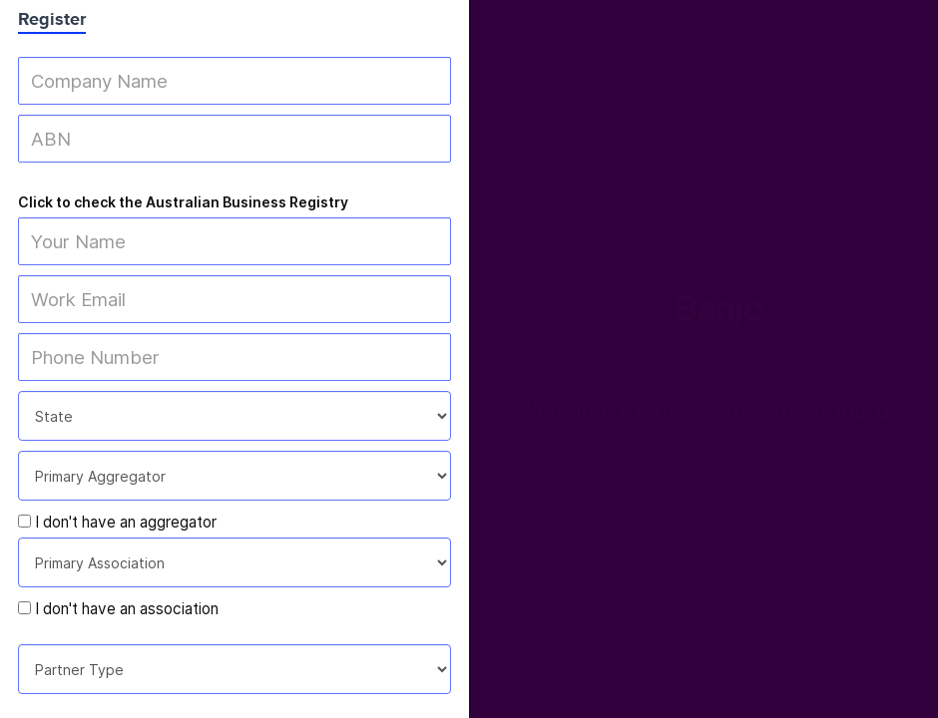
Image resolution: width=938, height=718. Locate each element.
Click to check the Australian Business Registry (183, 201)
